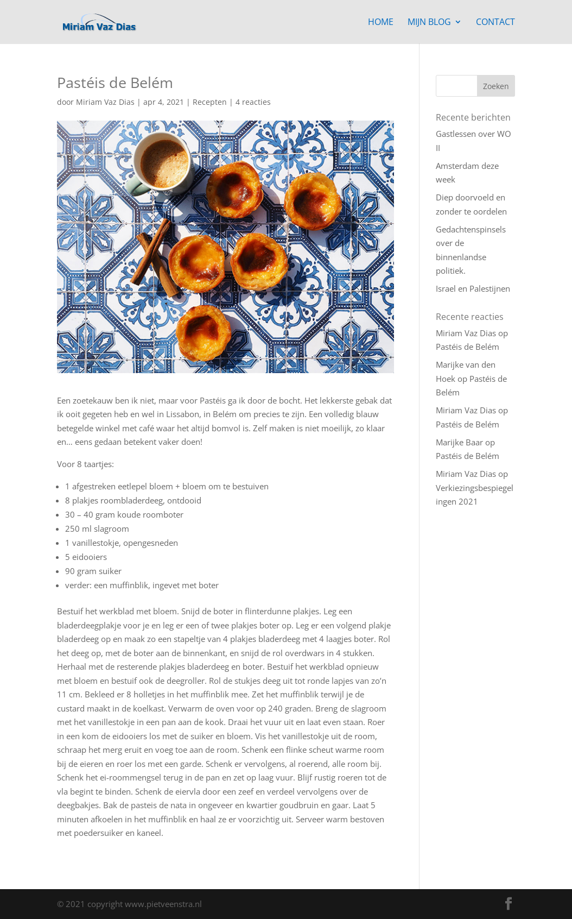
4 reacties (253, 102)
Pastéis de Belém (467, 346)
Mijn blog (429, 23)
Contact (495, 23)
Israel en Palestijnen (473, 288)
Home (380, 23)
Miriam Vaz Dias (105, 102)
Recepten (210, 102)
